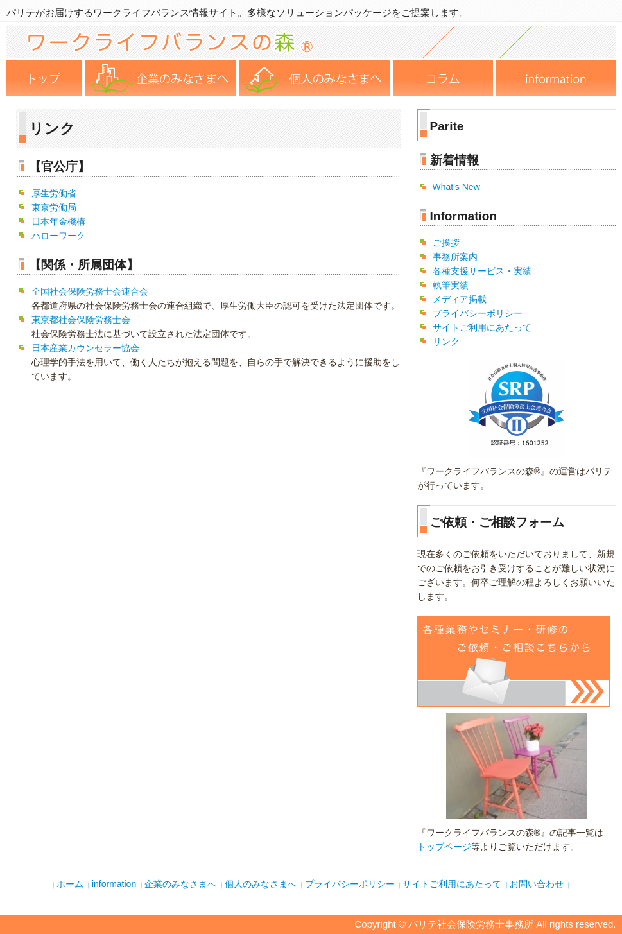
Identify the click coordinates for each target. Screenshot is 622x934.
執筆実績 (451, 285)
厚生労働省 (53, 193)
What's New (456, 187)
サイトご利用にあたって (482, 327)
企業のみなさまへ (180, 884)
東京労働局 (53, 207)
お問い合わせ (537, 884)
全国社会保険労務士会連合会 (89, 291)
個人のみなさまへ (261, 884)
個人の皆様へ (316, 78)
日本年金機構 (58, 221)
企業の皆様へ (162, 78)
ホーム (45, 78)
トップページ (444, 847)
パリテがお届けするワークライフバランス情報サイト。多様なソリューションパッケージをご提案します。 (237, 12)
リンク (446, 341)
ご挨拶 (446, 243)
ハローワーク (58, 235)
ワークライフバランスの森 (311, 54)
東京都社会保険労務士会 (80, 320)
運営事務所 (556, 78)
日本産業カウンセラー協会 (85, 348)
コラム (444, 78)
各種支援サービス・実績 (482, 271)
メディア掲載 (460, 299)
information (114, 884)
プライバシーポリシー (478, 313)
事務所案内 (455, 257)
